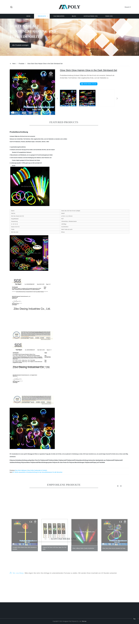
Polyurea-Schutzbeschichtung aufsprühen (22, 460)
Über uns (109, 18)
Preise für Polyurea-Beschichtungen (73, 462)
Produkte (42, 18)
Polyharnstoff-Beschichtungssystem (41, 462)
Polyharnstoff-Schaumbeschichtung (77, 460)
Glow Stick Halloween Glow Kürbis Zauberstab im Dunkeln (31, 470)
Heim (28, 18)
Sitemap (84, 621)
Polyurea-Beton (25, 462)
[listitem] (69, 97)
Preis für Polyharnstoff (41, 460)
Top (134, 618)
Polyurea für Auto (57, 462)
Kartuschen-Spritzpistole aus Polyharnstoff (101, 460)
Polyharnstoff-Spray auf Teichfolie (95, 462)
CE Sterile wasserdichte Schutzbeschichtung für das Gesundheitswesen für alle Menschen (37, 472)
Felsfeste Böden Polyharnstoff (58, 460)
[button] (11, 7)
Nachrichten (59, 18)
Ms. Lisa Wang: (17, 576)
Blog (74, 18)
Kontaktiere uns (91, 18)
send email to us (88, 84)
